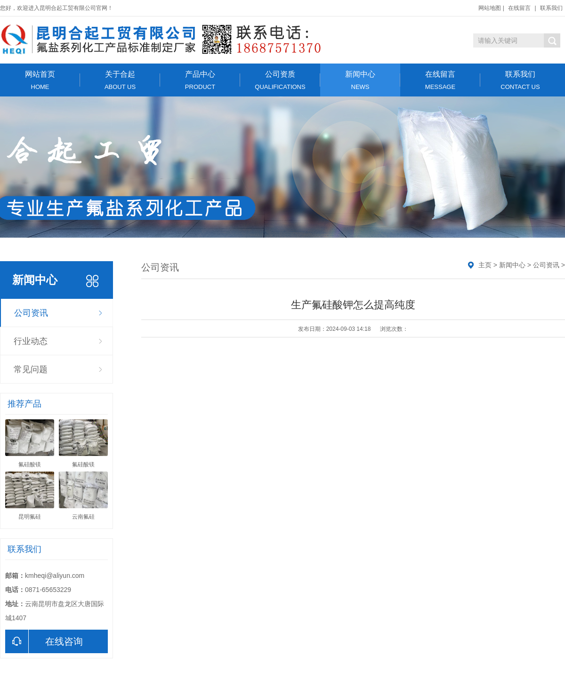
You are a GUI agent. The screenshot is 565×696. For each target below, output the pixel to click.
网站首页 (40, 80)
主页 (485, 265)
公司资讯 (31, 313)
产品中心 (200, 80)
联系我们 (551, 8)
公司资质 (280, 80)
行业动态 (31, 341)
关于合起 (120, 80)
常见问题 (31, 369)
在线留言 (519, 8)
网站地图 (489, 8)
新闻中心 (360, 80)
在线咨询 (44, 641)
